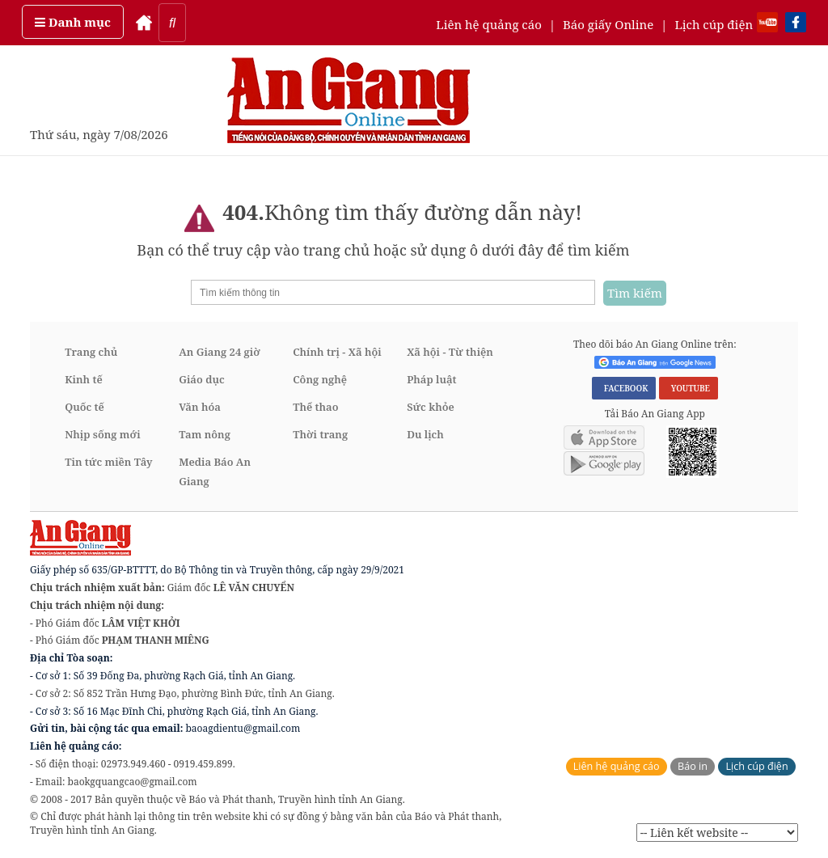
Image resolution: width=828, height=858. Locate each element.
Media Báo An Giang (215, 471)
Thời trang (320, 434)
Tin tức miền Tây (108, 461)
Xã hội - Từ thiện (450, 351)
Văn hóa (200, 406)
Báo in (693, 766)
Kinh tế (84, 379)
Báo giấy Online (608, 24)
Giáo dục (201, 379)
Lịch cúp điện (713, 24)
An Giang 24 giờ (219, 351)
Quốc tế (84, 406)
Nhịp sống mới (102, 434)
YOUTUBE (688, 388)
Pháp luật (431, 379)
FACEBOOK (624, 388)
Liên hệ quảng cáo (489, 24)
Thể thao (315, 406)
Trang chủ (91, 351)
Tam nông (204, 434)
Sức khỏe (430, 406)
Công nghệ (320, 379)
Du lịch (425, 434)
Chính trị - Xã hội (337, 351)
